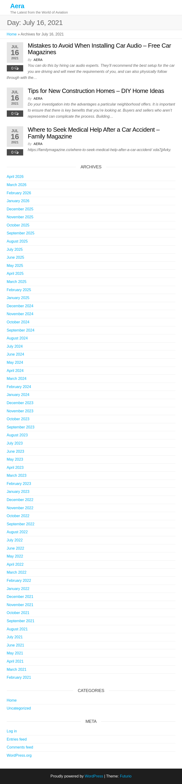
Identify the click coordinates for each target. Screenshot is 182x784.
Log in (12, 731)
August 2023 (17, 435)
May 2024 (15, 362)
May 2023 (15, 459)
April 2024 (15, 371)
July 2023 (15, 443)
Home (12, 34)
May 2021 (15, 653)
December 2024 (20, 306)
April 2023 (15, 468)
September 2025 (20, 233)
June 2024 (15, 354)
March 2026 (17, 185)
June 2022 (15, 548)
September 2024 (20, 330)
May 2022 (15, 556)
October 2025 (18, 225)
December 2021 (20, 597)
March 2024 (17, 379)
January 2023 (18, 492)
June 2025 (15, 257)
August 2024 (17, 338)
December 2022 (20, 500)
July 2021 (15, 637)
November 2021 (20, 605)
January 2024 (18, 395)
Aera (17, 6)
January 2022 (18, 589)
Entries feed (17, 739)
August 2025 (17, 241)
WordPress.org (19, 755)
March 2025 (17, 282)
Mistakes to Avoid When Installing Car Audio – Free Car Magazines (99, 49)
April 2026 (15, 177)
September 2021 (20, 621)
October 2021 (18, 613)
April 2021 (15, 661)
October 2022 (18, 516)
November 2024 (20, 314)
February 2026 (19, 193)
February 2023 (19, 484)
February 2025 (19, 290)
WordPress (94, 776)
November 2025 (20, 217)
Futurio (126, 776)
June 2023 (15, 451)
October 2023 (18, 419)
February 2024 (19, 387)
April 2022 (15, 564)
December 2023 (20, 403)
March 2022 (17, 572)
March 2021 (17, 669)
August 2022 (17, 532)
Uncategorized (19, 708)
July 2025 (15, 249)
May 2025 (15, 266)
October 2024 (18, 322)
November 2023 (20, 411)
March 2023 (17, 475)
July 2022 (15, 540)
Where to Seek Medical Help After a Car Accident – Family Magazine (94, 133)
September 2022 (20, 524)
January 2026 (18, 201)
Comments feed (20, 747)
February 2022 (19, 581)
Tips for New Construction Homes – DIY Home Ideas (96, 90)
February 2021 (19, 677)
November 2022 (20, 508)
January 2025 (18, 298)
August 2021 (17, 629)
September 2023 (20, 427)
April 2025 (15, 273)
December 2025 (20, 209)
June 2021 (15, 645)
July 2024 (15, 346)
